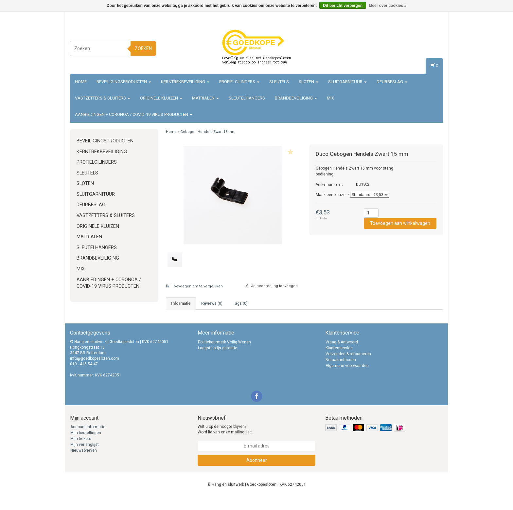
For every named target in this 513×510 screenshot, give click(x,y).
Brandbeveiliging (296, 98)
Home (81, 81)
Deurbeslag (392, 81)
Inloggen (431, 41)
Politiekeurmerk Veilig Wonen (224, 355)
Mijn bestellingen (85, 446)
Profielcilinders (239, 81)
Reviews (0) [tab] (211, 303)
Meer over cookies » (387, 5)
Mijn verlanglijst (84, 457)
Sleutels (279, 81)
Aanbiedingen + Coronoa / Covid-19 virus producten (133, 114)
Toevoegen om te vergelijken (194, 286)
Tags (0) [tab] (240, 303)
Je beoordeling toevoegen (271, 286)
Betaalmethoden (341, 373)
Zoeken (143, 48)
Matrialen (205, 98)
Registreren (429, 47)
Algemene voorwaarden (347, 378)
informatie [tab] (181, 303)
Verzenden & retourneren (348, 367)
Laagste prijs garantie (217, 361)
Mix (330, 98)
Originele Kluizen (161, 98)
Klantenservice (339, 361)
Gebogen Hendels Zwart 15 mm (208, 132)
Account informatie (87, 440)
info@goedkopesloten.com (94, 371)
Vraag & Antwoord (342, 355)
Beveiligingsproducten (124, 81)
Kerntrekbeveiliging (185, 81)
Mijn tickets (80, 451)
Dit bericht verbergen (343, 5)
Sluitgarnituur (347, 81)
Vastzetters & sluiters (102, 98)
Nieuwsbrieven (83, 463)
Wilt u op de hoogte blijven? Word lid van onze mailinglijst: (225, 442)
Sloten (308, 81)
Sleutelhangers (247, 98)
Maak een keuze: (332, 194)
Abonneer (256, 473)
